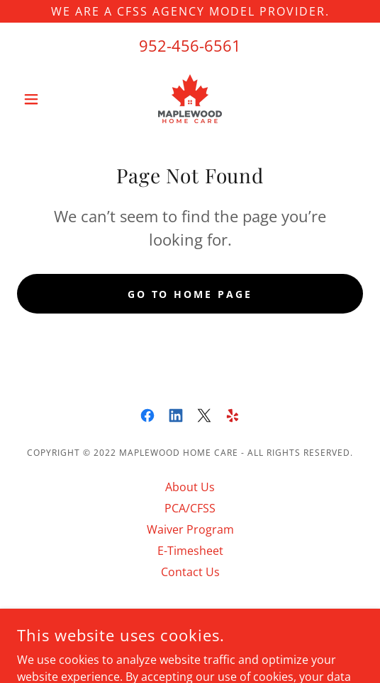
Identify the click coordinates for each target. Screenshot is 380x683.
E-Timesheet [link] (190, 550)
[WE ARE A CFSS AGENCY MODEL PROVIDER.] (190, 11)
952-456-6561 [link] (190, 45)
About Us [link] (190, 487)
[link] (190, 98)
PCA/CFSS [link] (190, 508)
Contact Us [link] (190, 572)
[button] (43, 99)
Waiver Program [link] (190, 529)
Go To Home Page (190, 294)
